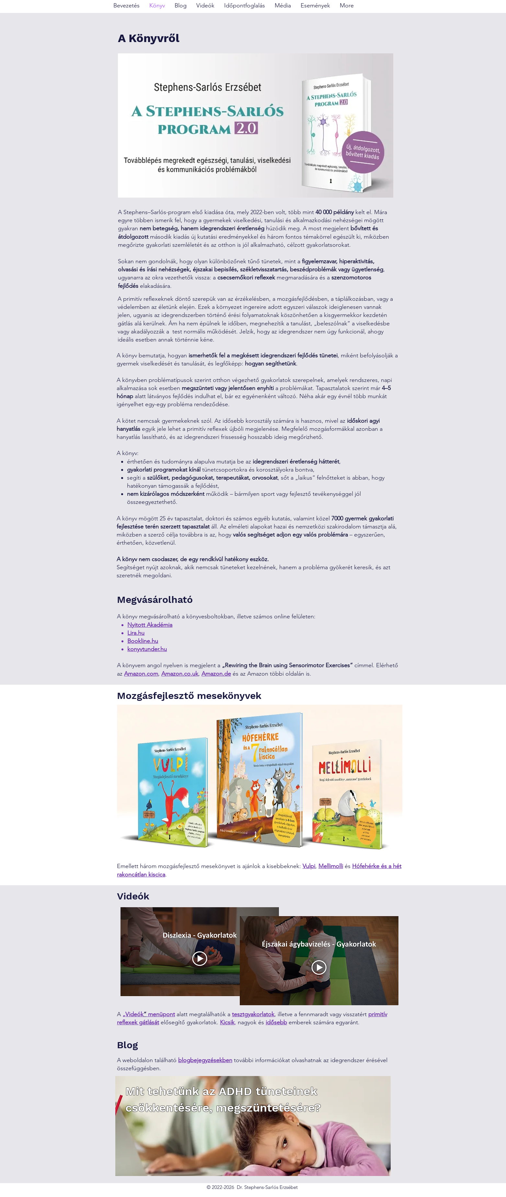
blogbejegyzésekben (205, 1060)
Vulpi (309, 866)
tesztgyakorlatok (253, 1014)
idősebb (276, 1022)
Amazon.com (141, 673)
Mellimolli (330, 866)
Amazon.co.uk (179, 673)
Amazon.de (216, 673)
